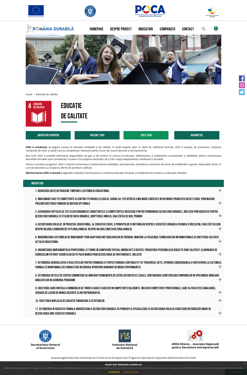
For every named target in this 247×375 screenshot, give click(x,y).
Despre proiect (121, 29)
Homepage (96, 29)
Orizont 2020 (97, 135)
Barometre (197, 135)
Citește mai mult (130, 372)
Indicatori (145, 29)
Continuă (113, 371)
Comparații (167, 29)
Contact (188, 29)
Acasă (29, 94)
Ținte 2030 (146, 135)
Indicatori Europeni (48, 135)
